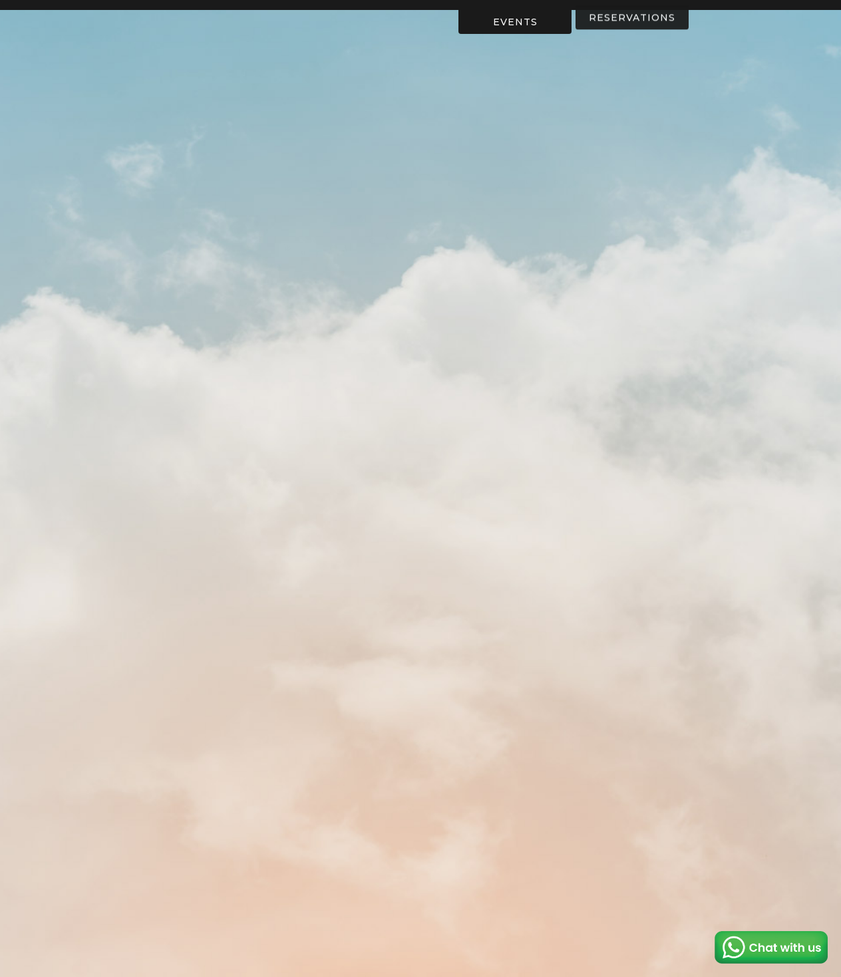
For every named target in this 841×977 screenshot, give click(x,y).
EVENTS (515, 21)
